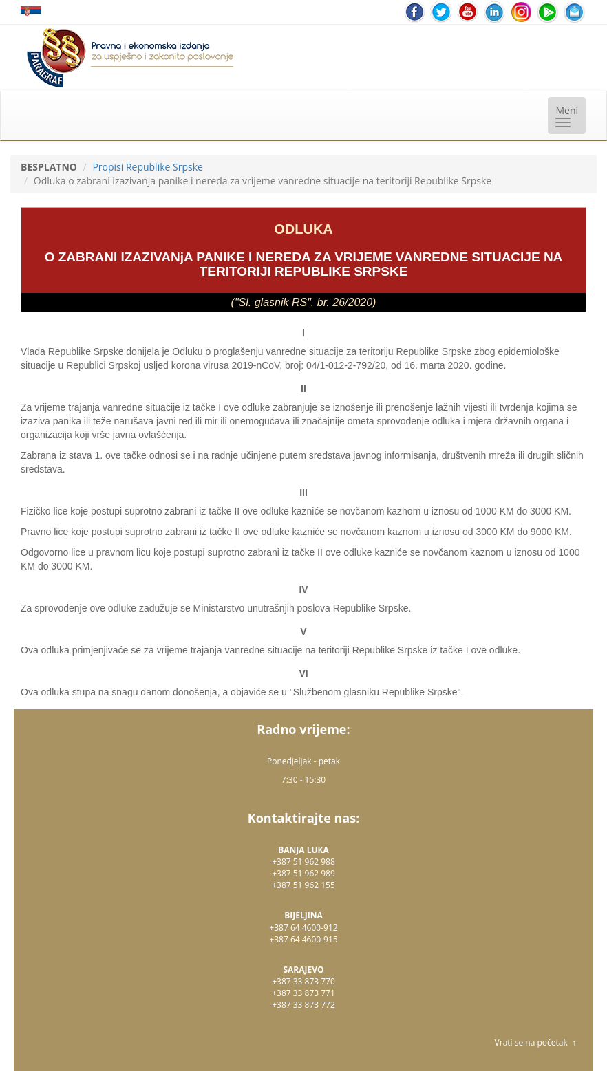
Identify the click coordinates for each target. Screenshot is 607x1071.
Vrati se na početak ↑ (535, 1042)
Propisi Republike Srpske (147, 166)
